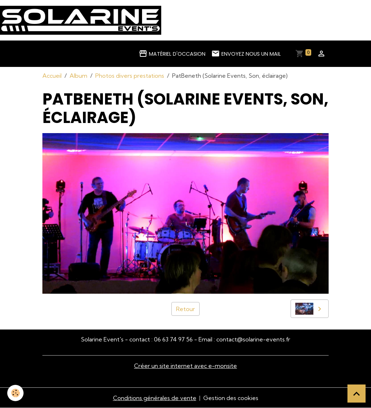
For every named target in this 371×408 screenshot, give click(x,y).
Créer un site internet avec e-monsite (185, 365)
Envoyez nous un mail (246, 53)
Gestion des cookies (230, 397)
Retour (185, 309)
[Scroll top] (356, 393)
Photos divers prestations (129, 75)
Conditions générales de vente (154, 397)
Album (78, 75)
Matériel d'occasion (172, 53)
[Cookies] (15, 393)
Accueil (52, 75)
